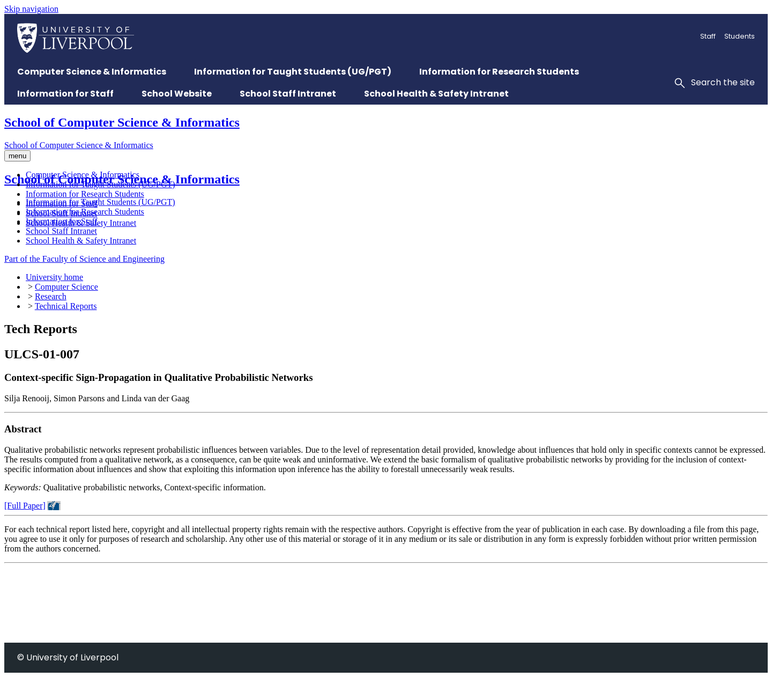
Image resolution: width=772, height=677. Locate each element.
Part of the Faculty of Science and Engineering (84, 258)
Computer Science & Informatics (82, 174)
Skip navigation (31, 8)
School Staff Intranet (61, 213)
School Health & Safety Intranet (81, 222)
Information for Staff (62, 203)
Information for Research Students (85, 193)
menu (17, 156)
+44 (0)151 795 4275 (40, 637)
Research (50, 296)
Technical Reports (66, 306)
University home (54, 277)
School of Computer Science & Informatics (122, 122)
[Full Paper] (25, 505)
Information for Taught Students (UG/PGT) (100, 184)
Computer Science (66, 286)
